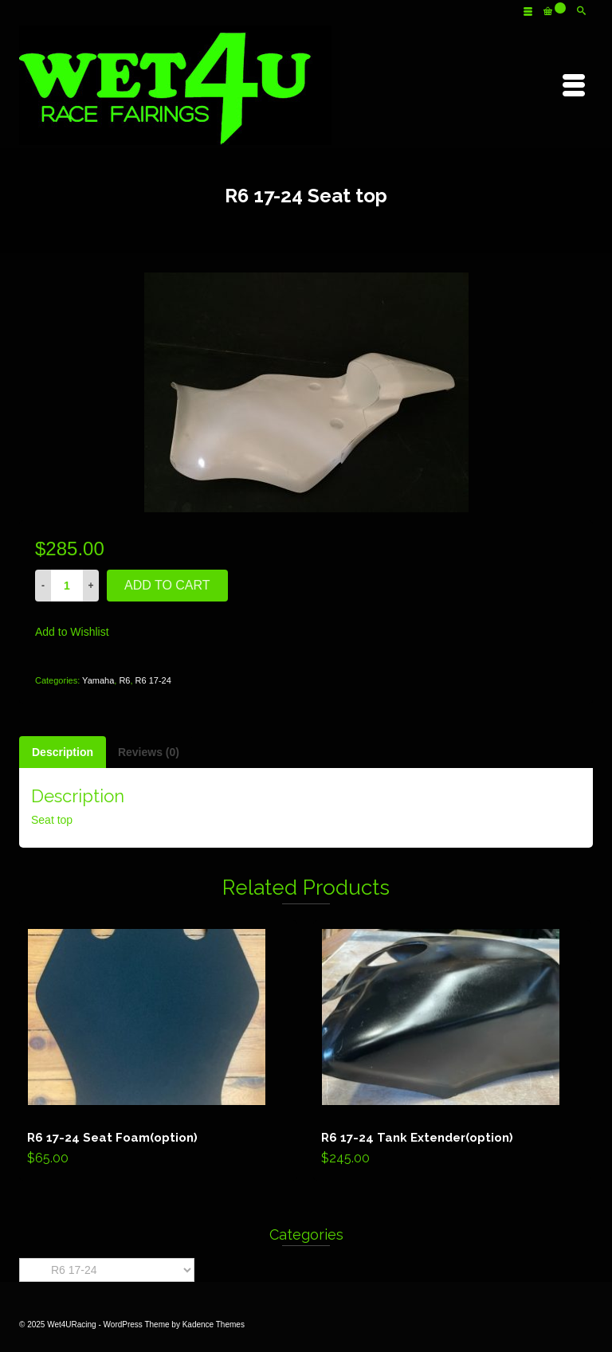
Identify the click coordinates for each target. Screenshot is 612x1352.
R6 (124, 680)
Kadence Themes (213, 1324)
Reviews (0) (148, 752)
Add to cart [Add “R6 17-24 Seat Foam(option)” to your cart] (158, 1051)
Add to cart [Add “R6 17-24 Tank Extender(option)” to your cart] (452, 1051)
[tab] (62, 752)
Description (62, 752)
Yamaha (98, 680)
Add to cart (167, 585)
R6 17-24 (153, 680)
